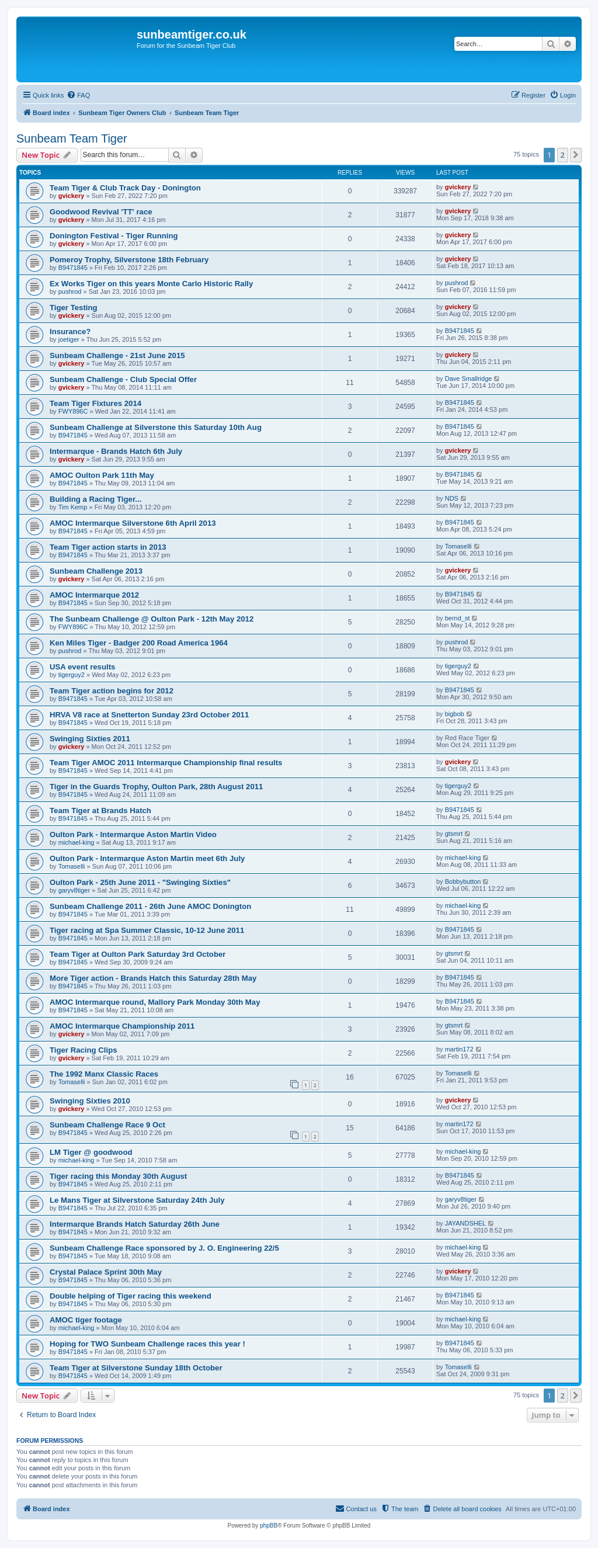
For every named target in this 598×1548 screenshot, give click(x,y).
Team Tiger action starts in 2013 (108, 547)
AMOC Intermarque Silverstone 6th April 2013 (133, 523)
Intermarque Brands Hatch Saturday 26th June (135, 1224)
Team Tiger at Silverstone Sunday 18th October (136, 1367)
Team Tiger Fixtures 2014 (95, 403)
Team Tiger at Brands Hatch (100, 810)
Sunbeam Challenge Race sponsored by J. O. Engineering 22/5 (164, 1248)
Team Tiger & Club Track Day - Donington (125, 187)
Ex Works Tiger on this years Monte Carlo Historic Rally (151, 283)
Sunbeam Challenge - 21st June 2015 (117, 355)
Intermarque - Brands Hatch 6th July (116, 451)
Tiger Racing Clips (83, 1050)
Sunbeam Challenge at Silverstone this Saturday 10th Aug (156, 427)
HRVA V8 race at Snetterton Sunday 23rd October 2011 (149, 714)
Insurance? (70, 331)
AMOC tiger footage (86, 1320)
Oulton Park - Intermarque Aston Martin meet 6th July (147, 858)
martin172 (459, 1049)
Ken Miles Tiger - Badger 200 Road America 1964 (139, 642)
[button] (576, 155)
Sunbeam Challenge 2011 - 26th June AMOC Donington (150, 906)
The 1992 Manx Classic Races (104, 1074)
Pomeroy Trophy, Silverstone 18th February (129, 259)
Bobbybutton (463, 881)
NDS (451, 498)
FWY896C (73, 411)
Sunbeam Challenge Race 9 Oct (107, 1124)
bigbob (454, 713)
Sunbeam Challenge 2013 (96, 571)
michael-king (76, 842)
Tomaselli (458, 546)
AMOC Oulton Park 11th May (102, 475)
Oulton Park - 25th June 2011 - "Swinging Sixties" (140, 882)
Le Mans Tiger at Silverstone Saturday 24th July (137, 1200)
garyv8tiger (74, 890)
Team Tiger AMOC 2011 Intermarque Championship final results (166, 762)
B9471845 (73, 267)
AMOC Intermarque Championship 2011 (122, 1026)
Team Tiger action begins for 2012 (111, 690)
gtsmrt (454, 833)
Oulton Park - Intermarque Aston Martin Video (133, 834)
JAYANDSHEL (465, 1223)
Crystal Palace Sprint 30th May (106, 1272)
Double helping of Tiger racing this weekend (130, 1296)
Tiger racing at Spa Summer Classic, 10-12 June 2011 (147, 930)
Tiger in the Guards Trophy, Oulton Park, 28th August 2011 (156, 786)
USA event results (82, 666)
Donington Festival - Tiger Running (114, 235)
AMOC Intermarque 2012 (94, 595)
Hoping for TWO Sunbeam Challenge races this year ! (147, 1343)
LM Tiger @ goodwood (91, 1152)
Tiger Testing (74, 307)
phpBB (268, 1525)
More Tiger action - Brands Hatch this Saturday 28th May (153, 978)
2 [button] (563, 155)
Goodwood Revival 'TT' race (101, 211)
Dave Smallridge (468, 378)
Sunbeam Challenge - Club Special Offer (123, 379)
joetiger (68, 339)
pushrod (70, 291)
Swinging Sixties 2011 (90, 738)
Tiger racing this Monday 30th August (118, 1176)
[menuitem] (78, 95)
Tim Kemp (73, 507)
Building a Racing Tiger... (95, 499)
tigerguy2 (71, 674)
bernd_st (457, 618)
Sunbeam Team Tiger (71, 138)
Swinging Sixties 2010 (90, 1100)
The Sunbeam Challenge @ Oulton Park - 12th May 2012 (151, 619)
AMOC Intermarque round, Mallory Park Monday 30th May (155, 1002)
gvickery (71, 195)
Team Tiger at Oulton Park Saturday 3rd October (137, 954)
